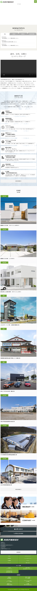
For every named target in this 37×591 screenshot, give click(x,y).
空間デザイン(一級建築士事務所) (9, 584)
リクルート (9, 562)
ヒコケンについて (28, 556)
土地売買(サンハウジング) (9, 568)
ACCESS (18, 552)
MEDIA (22, 34)
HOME (9, 556)
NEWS (14, 34)
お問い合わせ (18, 529)
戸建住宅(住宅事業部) (9, 578)
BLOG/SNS (32, 34)
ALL (5, 34)
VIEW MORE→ (18, 181)
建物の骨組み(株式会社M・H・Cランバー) (27, 568)
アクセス (27, 560)
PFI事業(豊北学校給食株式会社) (28, 584)
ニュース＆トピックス (27, 558)
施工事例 (9, 558)
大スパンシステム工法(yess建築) (27, 581)
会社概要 (9, 560)
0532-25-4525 (18, 533)
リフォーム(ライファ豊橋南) (9, 581)
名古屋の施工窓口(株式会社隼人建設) (9, 572)
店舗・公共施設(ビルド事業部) (27, 578)
